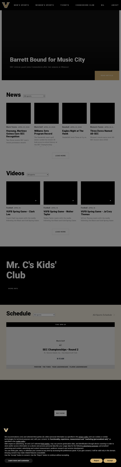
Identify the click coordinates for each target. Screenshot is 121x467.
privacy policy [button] (83, 437)
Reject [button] (96, 461)
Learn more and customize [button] (18, 461)
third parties (45, 444)
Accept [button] (110, 461)
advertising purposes (90, 446)
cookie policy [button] (20, 441)
